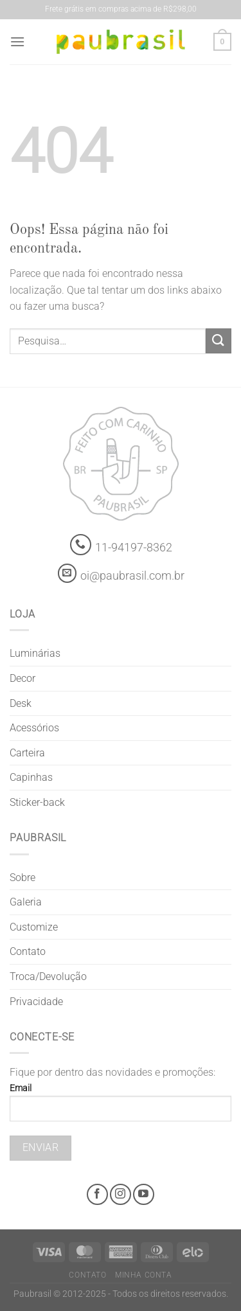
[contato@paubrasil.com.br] (67, 573)
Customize (34, 927)
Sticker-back (37, 802)
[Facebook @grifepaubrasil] (97, 1194)
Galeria (26, 902)
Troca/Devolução (48, 976)
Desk (20, 703)
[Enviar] (218, 340)
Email (120, 1107)
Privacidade (36, 1001)
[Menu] (17, 41)
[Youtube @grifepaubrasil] (143, 1194)
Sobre (22, 877)
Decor (22, 678)
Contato (28, 951)
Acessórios (34, 728)
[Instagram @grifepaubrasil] (120, 1194)
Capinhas (31, 777)
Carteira (27, 753)
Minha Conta (143, 1275)
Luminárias (35, 653)
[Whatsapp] (80, 544)
